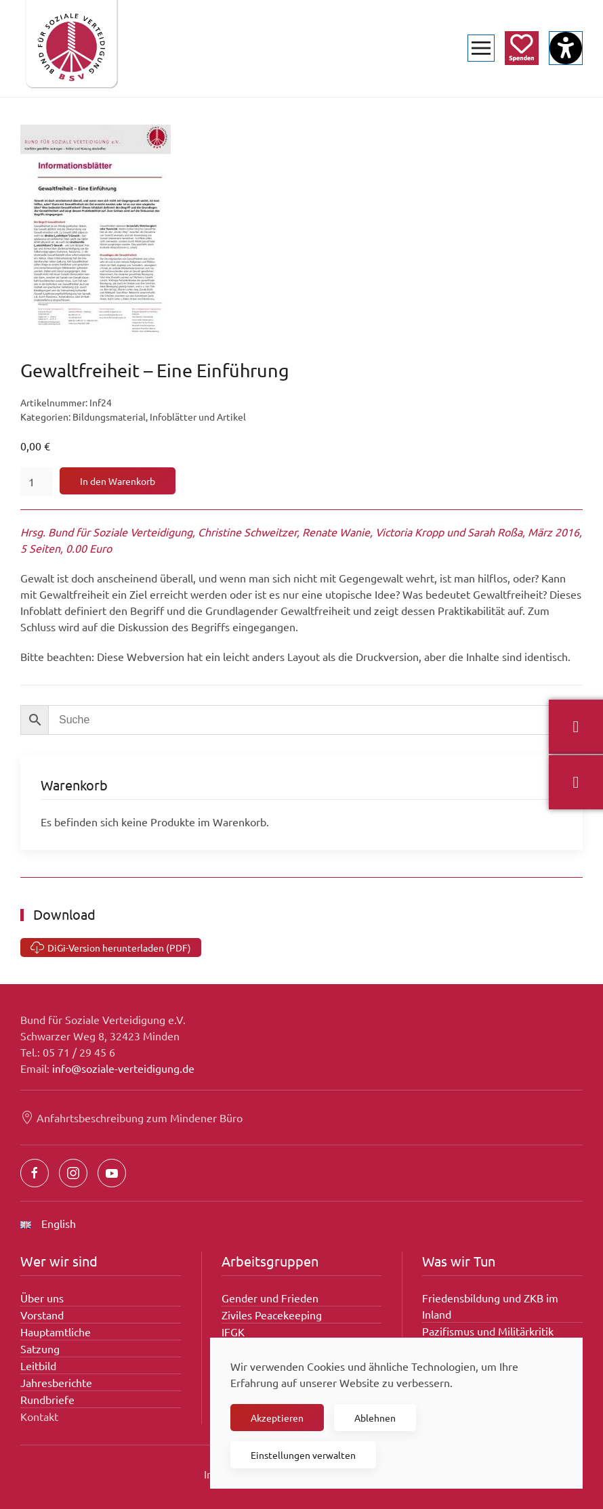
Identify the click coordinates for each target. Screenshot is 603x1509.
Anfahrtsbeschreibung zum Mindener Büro (131, 1117)
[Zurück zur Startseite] (71, 48)
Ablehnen (375, 1417)
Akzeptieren (277, 1417)
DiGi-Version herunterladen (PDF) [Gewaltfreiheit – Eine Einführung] (110, 947)
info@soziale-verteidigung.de (123, 1068)
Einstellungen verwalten (303, 1455)
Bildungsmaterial (109, 416)
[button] (481, 48)
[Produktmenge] (36, 481)
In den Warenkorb (117, 481)
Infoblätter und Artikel (198, 416)
